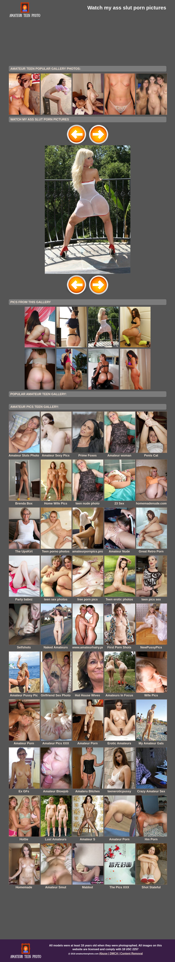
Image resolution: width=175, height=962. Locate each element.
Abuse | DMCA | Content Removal (121, 953)
